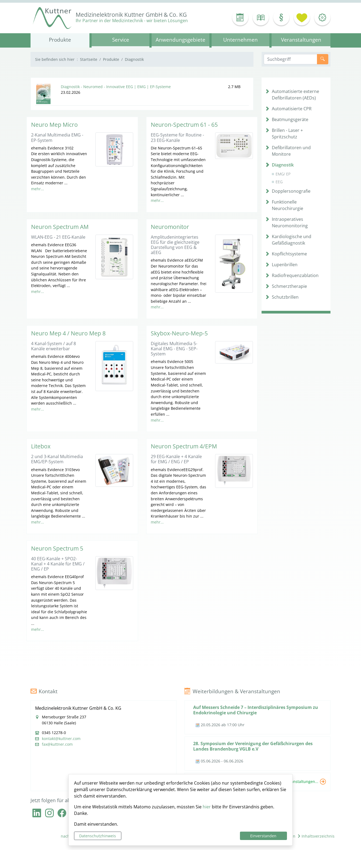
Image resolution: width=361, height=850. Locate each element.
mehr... (37, 188)
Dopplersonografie (291, 191)
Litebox (41, 446)
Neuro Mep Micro (54, 124)
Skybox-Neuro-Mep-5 (179, 333)
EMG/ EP (283, 173)
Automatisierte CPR (292, 109)
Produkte (111, 59)
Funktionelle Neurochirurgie (287, 205)
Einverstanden (263, 835)
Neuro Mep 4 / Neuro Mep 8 (68, 333)
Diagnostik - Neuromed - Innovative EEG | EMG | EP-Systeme (116, 86)
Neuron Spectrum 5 (57, 548)
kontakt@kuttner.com (61, 739)
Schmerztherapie (289, 286)
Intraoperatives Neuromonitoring (290, 222)
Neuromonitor (170, 227)
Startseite (88, 59)
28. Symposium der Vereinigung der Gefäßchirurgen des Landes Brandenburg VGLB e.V (253, 746)
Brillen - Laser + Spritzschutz (287, 133)
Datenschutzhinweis (97, 835)
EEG (279, 181)
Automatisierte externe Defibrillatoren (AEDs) (295, 94)
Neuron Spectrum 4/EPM (184, 446)
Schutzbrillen (285, 297)
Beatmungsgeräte (290, 119)
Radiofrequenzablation (295, 275)
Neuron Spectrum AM (60, 227)
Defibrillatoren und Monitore (291, 151)
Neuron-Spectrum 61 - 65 (184, 124)
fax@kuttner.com (57, 744)
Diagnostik (283, 165)
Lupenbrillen (285, 265)
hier (207, 807)
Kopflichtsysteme (289, 254)
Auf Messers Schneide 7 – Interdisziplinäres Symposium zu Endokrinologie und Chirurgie (255, 709)
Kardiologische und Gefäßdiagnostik (291, 240)
